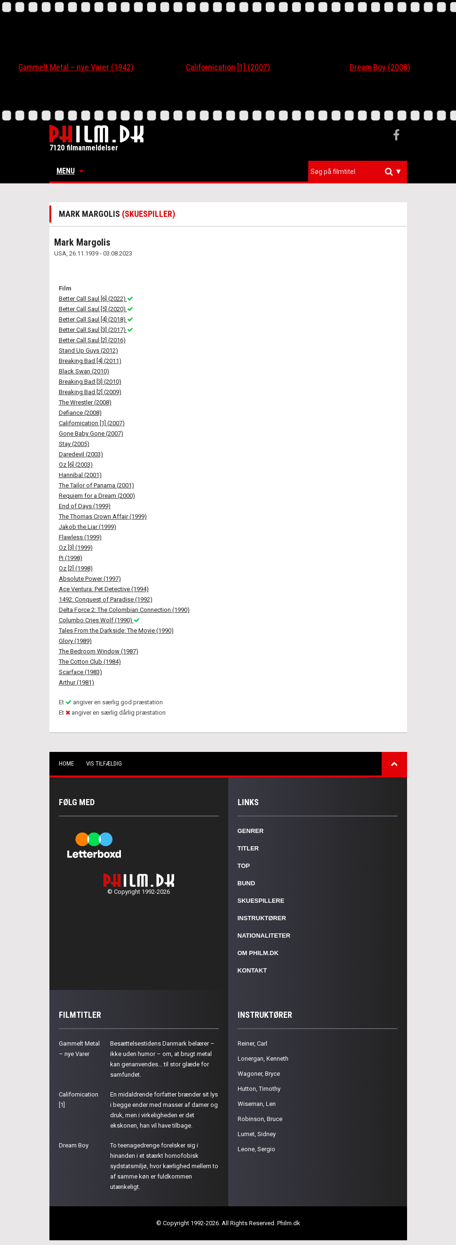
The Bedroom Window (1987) (98, 651)
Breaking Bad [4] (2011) (90, 360)
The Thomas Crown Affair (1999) (103, 516)
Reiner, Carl (252, 1043)
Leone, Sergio (256, 1149)
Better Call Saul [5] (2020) (96, 309)
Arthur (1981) (76, 682)
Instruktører (262, 918)
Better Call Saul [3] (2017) (96, 329)
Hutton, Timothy (259, 1088)
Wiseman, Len (257, 1103)
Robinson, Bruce (260, 1118)
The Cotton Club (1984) (90, 661)
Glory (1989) (75, 640)
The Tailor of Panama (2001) (96, 485)
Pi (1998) (70, 557)
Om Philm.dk (258, 952)
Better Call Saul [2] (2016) (92, 340)
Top (244, 865)
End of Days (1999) (85, 506)
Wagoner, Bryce (259, 1073)
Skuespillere (261, 900)
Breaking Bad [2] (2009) (90, 392)
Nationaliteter (264, 935)
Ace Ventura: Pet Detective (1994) (104, 589)
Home (66, 763)
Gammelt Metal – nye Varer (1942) (76, 67)
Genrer (251, 830)
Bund (247, 883)
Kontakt (252, 970)
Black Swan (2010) (84, 371)
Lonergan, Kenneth (263, 1058)
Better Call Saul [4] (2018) (96, 319)
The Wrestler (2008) (85, 402)
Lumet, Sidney (257, 1134)
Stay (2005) (74, 443)
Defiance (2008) (80, 412)
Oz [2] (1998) (76, 568)
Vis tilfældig (104, 763)
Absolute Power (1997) (90, 578)
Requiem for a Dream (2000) (97, 495)
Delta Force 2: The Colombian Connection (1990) (124, 609)
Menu (69, 170)
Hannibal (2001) (80, 474)
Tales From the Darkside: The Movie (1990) (116, 630)
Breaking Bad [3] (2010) (90, 381)
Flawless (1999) (80, 537)
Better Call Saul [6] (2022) (96, 298)
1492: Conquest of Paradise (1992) (105, 599)
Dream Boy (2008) (380, 67)
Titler (248, 848)
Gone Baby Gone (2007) (91, 433)
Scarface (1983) (80, 672)
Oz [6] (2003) (76, 464)
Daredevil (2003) (81, 454)
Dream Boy (73, 1145)
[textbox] (360, 171)
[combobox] (357, 172)
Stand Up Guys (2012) (88, 350)
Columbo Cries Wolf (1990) (99, 620)
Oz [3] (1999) (76, 547)
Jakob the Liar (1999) (87, 526)
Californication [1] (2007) (228, 67)
